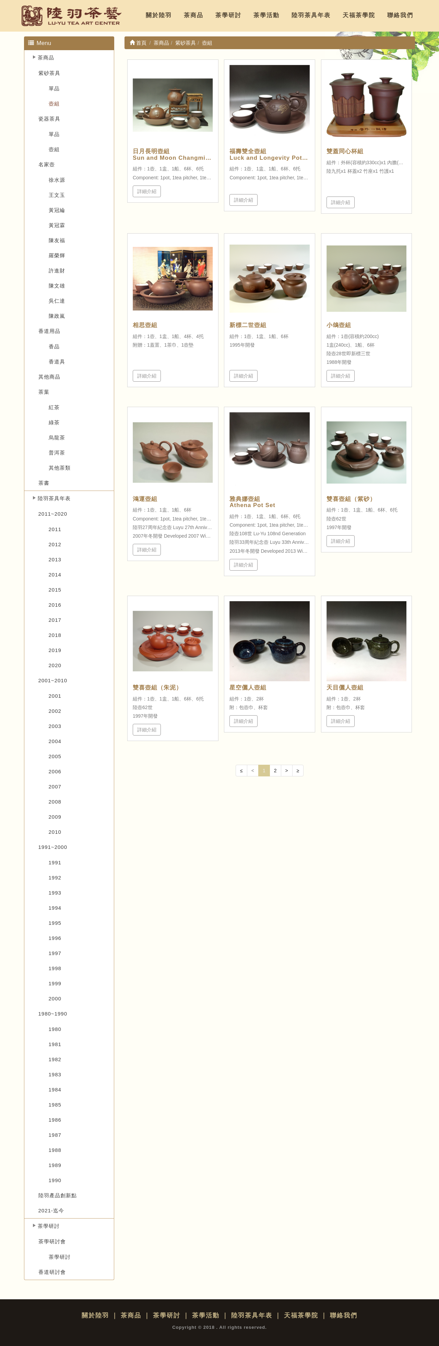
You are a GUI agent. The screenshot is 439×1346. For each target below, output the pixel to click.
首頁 (138, 43)
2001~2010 (53, 680)
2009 (55, 817)
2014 (55, 574)
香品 (54, 346)
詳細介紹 (146, 191)
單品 (54, 88)
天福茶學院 (359, 15)
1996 (55, 938)
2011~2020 (53, 514)
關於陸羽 (159, 15)
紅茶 (54, 407)
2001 (55, 696)
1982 (55, 1059)
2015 (55, 590)
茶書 (43, 483)
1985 (55, 1105)
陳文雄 (57, 286)
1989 (55, 1165)
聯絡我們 (400, 15)
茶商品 (193, 15)
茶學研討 (228, 15)
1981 (55, 1044)
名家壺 (46, 164)
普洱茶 (57, 453)
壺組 (54, 103)
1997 (55, 953)
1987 (55, 1135)
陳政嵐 (57, 316)
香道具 (57, 361)
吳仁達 (57, 301)
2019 (55, 650)
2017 (55, 620)
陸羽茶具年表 (311, 15)
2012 (55, 544)
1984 (55, 1089)
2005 (55, 756)
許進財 (57, 270)
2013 (55, 559)
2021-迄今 (51, 1210)
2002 (55, 711)
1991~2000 (53, 847)
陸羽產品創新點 (57, 1195)
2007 (55, 786)
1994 (55, 908)
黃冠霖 (57, 225)
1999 (55, 983)
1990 (55, 1180)
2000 (55, 998)
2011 (55, 529)
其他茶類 (60, 468)
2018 (55, 635)
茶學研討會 (52, 1241)
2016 (55, 605)
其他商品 (49, 377)
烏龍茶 (57, 437)
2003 (55, 726)
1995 (55, 923)
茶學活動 (266, 15)
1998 (55, 968)
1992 (55, 877)
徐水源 (57, 180)
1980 (55, 1029)
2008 (55, 802)
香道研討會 (52, 1272)
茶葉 (43, 392)
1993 (55, 893)
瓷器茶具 (49, 119)
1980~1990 (53, 1014)
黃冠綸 (57, 210)
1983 (55, 1074)
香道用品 (49, 331)
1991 (55, 862)
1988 (55, 1150)
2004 (55, 741)
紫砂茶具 (49, 73)
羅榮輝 (57, 255)
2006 (55, 771)
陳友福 (57, 240)
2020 (55, 665)
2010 (55, 832)
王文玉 (57, 195)
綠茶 (54, 422)
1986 (55, 1120)
